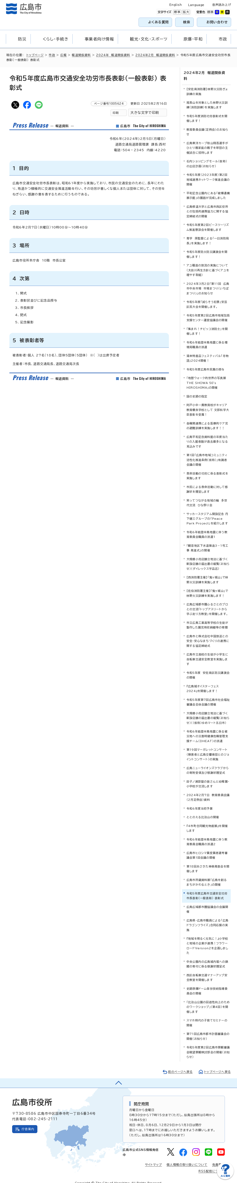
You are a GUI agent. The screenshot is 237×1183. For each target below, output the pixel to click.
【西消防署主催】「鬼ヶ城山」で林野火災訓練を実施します (207, 573)
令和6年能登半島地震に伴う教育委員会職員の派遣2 (207, 835)
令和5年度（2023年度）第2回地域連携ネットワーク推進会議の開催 (208, 173)
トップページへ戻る (217, 1065)
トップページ (35, 55)
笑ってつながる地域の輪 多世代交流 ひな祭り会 (207, 496)
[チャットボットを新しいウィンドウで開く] (225, 1178)
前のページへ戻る (179, 1065)
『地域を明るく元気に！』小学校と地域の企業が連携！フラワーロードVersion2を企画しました (207, 939)
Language (196, 5)
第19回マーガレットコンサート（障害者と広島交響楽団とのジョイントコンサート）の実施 (208, 748)
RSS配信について (211, 1165)
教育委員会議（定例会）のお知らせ (207, 126)
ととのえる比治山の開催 (203, 811)
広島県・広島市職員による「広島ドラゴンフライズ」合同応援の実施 (207, 919)
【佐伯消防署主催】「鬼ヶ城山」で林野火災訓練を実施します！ (207, 587)
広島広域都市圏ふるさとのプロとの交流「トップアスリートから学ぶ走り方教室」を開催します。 (207, 603)
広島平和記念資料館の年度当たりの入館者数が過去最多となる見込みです (207, 435)
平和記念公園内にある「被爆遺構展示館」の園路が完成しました (208, 189)
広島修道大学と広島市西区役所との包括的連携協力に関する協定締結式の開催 (207, 205)
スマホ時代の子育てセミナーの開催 (207, 1016)
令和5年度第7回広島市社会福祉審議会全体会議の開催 (208, 696)
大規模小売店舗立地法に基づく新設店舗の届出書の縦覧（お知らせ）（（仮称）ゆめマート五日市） (208, 712)
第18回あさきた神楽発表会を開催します (208, 862)
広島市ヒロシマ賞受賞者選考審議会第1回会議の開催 (207, 849)
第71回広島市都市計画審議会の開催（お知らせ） (208, 1030)
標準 (176, 12)
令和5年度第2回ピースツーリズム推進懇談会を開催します (208, 221)
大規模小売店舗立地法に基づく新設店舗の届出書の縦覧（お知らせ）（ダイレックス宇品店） (208, 557)
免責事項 (218, 1158)
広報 (64, 55)
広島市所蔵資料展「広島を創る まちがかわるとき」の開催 (208, 876)
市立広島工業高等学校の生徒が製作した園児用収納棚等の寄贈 (207, 619)
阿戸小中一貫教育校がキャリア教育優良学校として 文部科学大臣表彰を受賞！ (208, 403)
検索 (186, 22)
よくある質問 (158, 22)
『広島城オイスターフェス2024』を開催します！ (203, 682)
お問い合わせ (217, 22)
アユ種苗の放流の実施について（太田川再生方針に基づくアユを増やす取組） (208, 264)
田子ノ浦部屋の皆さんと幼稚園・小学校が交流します (208, 777)
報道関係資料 (81, 55)
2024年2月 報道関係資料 (156, 55)
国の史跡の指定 (197, 390)
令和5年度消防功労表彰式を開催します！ (207, 112)
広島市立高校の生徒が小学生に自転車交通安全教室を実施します (207, 653)
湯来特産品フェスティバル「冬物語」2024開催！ (208, 352)
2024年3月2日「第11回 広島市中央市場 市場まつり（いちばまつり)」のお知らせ (208, 282)
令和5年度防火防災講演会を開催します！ (207, 248)
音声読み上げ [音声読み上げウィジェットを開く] (221, 4)
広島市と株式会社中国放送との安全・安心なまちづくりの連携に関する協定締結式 (208, 634)
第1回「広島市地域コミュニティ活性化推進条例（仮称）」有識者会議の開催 (207, 454)
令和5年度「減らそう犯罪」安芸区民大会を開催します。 (207, 298)
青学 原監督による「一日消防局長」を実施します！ (208, 234)
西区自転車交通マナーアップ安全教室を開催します (207, 971)
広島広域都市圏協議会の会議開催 (207, 903)
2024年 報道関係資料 (114, 55)
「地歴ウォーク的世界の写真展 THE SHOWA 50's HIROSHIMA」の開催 (207, 376)
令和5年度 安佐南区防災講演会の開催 (208, 669)
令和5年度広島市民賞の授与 (205, 363)
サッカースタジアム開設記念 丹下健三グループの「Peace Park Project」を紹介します (207, 512)
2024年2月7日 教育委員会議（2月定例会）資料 (208, 791)
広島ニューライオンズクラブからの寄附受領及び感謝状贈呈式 (208, 764)
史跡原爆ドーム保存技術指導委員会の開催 (207, 985)
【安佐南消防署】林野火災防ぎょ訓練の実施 (207, 85)
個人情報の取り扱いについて (187, 1158)
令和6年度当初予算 (200, 802)
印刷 (116, 112)
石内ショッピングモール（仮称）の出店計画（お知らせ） (207, 157)
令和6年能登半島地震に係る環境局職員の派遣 (207, 338)
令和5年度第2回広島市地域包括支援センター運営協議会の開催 (208, 312)
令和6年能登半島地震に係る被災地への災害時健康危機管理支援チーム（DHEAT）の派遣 (207, 730)
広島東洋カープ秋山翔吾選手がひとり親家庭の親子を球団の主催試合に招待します (207, 141)
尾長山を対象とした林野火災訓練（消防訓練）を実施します (207, 99)
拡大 (185, 12)
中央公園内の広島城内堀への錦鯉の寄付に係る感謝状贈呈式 (207, 958)
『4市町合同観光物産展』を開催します (207, 822)
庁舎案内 (28, 1122)
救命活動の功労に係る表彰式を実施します (207, 469)
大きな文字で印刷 (144, 112)
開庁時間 (141, 1097)
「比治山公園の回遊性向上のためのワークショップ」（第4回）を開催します (208, 1000)
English (175, 4)
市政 (52, 55)
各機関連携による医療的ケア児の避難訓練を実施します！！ (207, 419)
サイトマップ (153, 1158)
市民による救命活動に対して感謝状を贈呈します (207, 483)
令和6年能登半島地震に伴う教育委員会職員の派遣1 (207, 528)
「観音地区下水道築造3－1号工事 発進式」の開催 (207, 542)
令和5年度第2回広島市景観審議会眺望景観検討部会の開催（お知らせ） (208, 1046)
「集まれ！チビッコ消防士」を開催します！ (207, 325)
